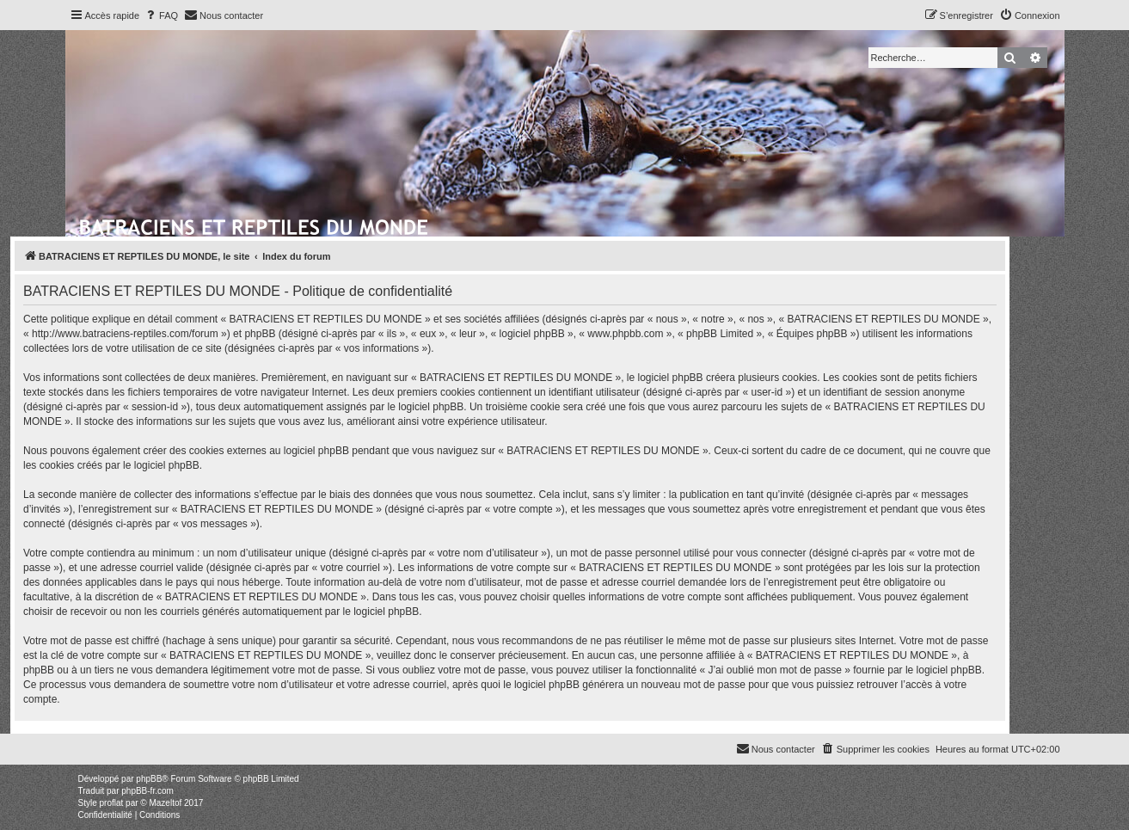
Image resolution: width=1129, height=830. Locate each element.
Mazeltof (165, 803)
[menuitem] (161, 15)
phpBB (149, 779)
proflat (112, 803)
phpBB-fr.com (147, 791)
